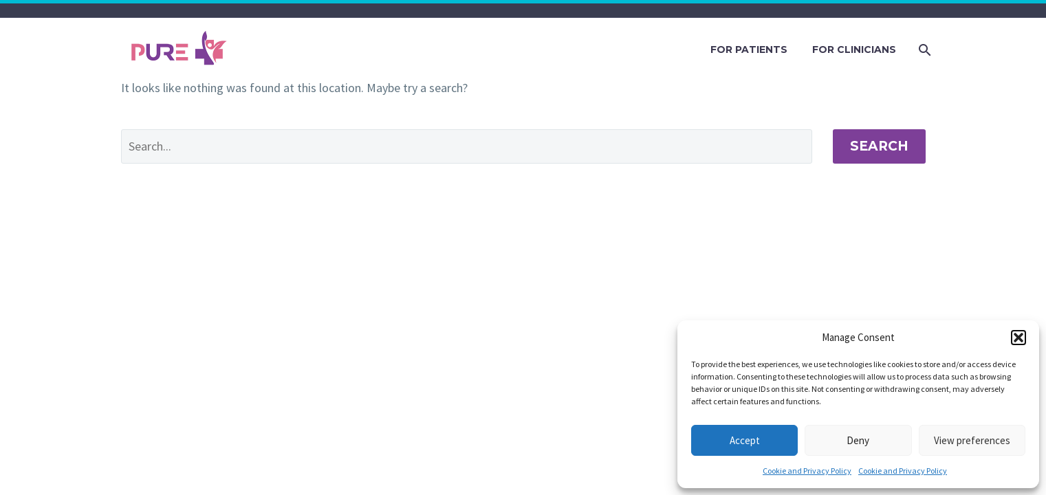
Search (879, 146)
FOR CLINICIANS (854, 49)
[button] (1018, 337)
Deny (858, 440)
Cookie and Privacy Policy (807, 470)
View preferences (972, 440)
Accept (745, 440)
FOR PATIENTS (748, 49)
